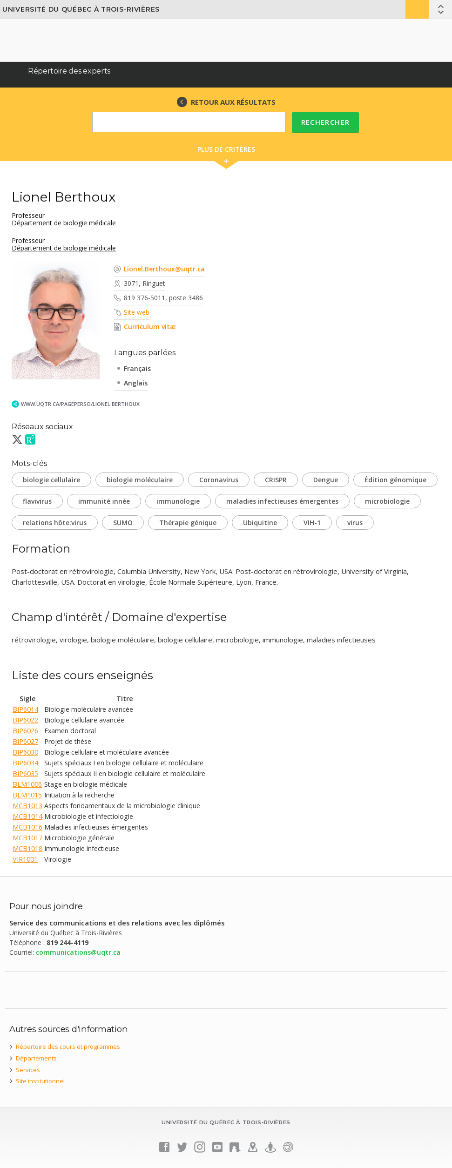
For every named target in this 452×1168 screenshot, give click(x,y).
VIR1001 (25, 859)
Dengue (325, 479)
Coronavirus (218, 479)
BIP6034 (25, 762)
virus (355, 522)
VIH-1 (312, 522)
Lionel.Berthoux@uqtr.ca (164, 268)
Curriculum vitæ (150, 326)
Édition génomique (395, 479)
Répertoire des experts (69, 71)
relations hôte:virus (55, 522)
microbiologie (387, 501)
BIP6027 (25, 741)
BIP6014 (25, 709)
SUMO (123, 522)
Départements (36, 1058)
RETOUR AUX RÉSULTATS (233, 102)
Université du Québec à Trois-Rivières (81, 9)
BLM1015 (27, 794)
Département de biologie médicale (64, 222)
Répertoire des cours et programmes (68, 1046)
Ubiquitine (260, 522)
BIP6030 (25, 752)
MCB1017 (27, 837)
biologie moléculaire (140, 479)
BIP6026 (25, 730)
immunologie (178, 501)
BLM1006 (27, 784)
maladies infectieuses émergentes (282, 501)
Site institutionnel (40, 1081)
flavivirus (37, 501)
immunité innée (104, 501)
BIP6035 (25, 773)
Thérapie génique (187, 522)
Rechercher (325, 122)
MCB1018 (27, 848)
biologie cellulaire (51, 479)
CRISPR (276, 479)
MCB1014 (27, 816)
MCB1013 (27, 805)
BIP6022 (25, 720)
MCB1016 (27, 827)
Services (28, 1070)
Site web (136, 312)
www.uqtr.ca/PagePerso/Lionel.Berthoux (80, 403)
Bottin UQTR (417, 9)
